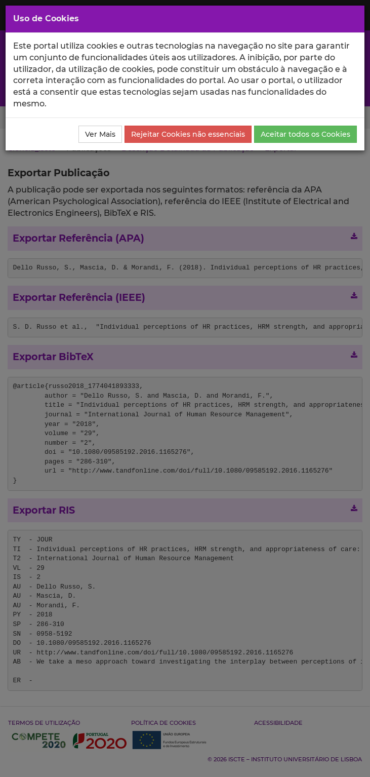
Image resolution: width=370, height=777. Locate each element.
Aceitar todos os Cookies (305, 134)
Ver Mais (100, 134)
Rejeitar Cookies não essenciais (188, 134)
